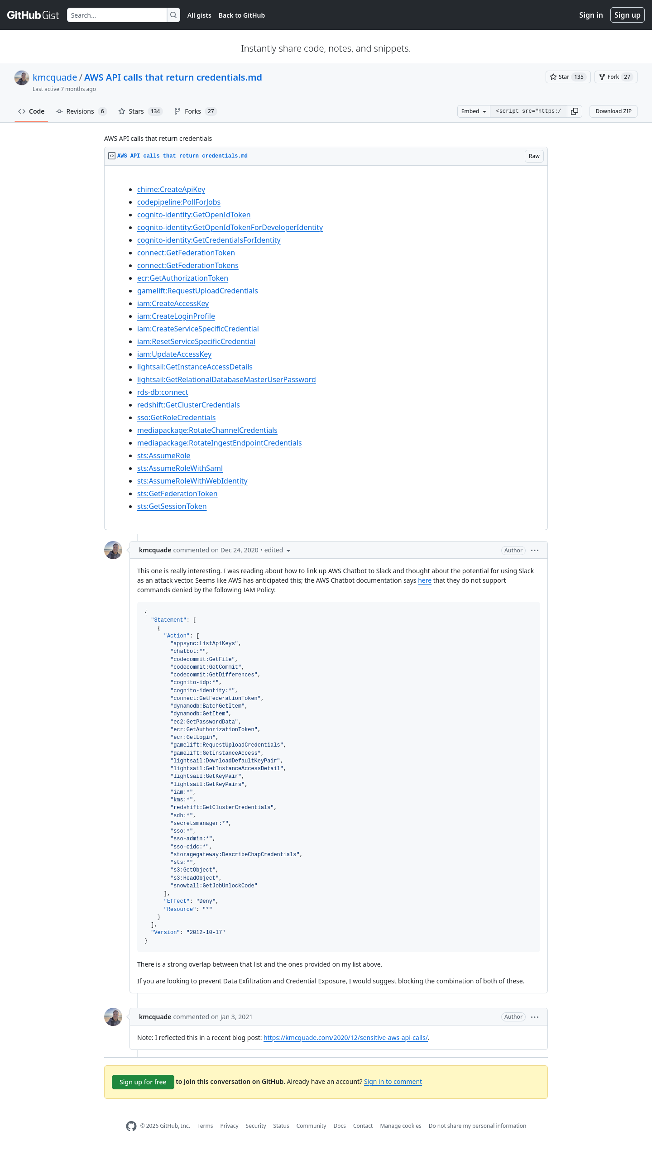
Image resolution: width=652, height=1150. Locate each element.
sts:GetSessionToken (172, 506)
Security (256, 1126)
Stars (140, 111)
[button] (574, 111)
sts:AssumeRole (164, 455)
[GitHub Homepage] (131, 1126)
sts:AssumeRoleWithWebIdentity (192, 481)
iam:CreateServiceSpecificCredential (198, 329)
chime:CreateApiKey (171, 189)
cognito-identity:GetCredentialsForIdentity (209, 240)
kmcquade (55, 77)
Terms (205, 1126)
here (424, 580)
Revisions (81, 111)
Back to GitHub (242, 15)
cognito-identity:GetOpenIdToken (194, 215)
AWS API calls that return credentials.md (173, 77)
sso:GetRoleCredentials (176, 417)
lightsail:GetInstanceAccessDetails (195, 367)
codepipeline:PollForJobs (179, 202)
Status (281, 1126)
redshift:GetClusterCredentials (188, 405)
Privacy (230, 1126)
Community (311, 1126)
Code (31, 111)
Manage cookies (400, 1126)
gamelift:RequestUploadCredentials (197, 291)
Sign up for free (143, 1082)
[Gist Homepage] (33, 15)
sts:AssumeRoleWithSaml (180, 468)
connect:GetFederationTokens (188, 265)
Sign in (591, 15)
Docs (339, 1126)
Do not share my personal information (478, 1126)
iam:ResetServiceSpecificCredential (196, 341)
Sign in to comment (393, 1081)
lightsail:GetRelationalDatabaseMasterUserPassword (226, 379)
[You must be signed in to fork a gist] (616, 77)
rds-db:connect (162, 392)
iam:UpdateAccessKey (174, 354)
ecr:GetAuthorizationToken (182, 278)
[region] (326, 348)
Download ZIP (613, 111)
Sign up (627, 15)
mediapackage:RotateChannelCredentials (207, 430)
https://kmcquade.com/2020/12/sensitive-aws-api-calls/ (346, 1037)
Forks (195, 111)
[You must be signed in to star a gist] (568, 77)
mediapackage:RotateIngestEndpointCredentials (219, 443)
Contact (363, 1126)
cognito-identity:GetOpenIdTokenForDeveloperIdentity (230, 227)
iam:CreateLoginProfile (176, 316)
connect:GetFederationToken (186, 253)
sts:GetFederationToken (177, 493)
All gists (199, 15)
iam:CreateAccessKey (173, 303)
